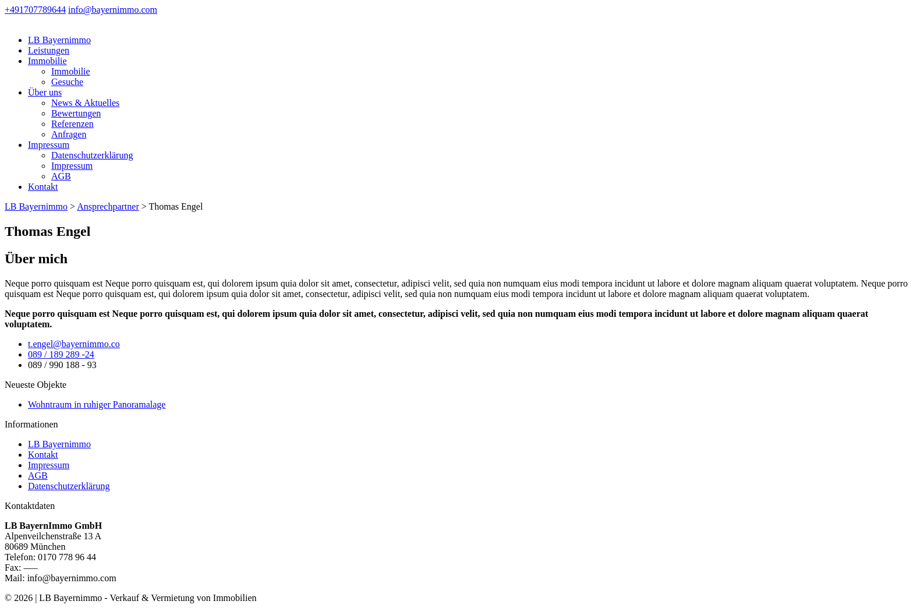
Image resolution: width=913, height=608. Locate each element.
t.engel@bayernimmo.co (74, 344)
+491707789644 (35, 10)
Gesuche (67, 82)
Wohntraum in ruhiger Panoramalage (96, 404)
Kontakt (43, 187)
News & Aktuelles (85, 103)
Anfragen (68, 134)
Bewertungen (76, 113)
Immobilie (47, 61)
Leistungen (48, 50)
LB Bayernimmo (59, 40)
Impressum (48, 145)
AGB (61, 176)
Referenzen (72, 124)
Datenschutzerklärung (92, 155)
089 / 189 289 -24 (61, 354)
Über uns (45, 92)
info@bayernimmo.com (112, 10)
